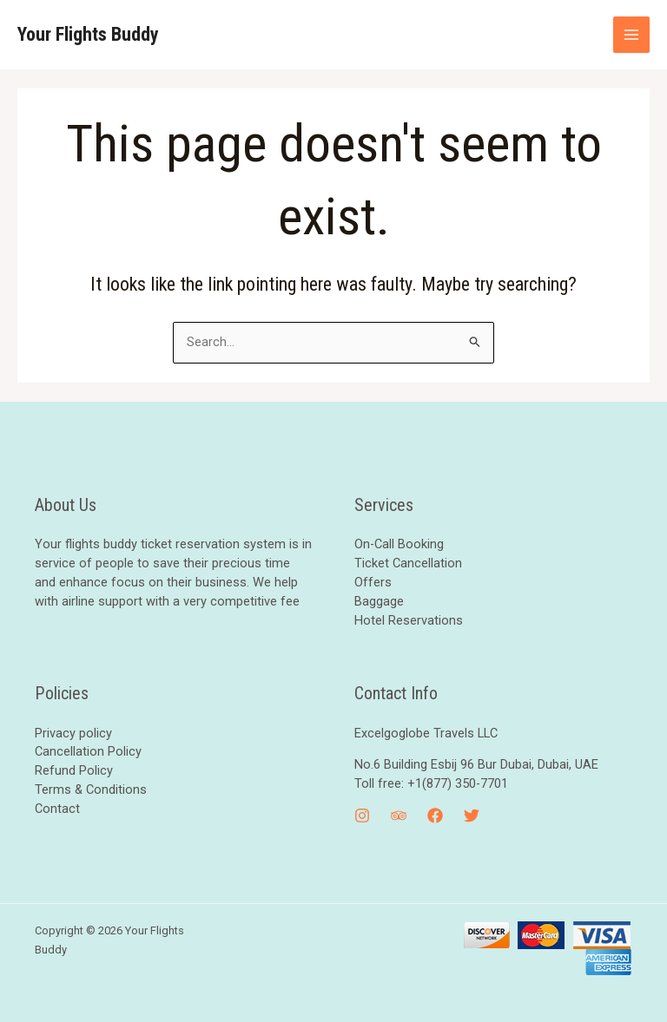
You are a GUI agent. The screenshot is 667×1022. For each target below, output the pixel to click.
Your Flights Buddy (88, 34)
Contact (57, 808)
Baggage (379, 601)
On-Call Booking (399, 544)
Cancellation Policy (88, 751)
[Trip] (398, 815)
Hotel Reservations (408, 620)
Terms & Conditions (91, 789)
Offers (373, 582)
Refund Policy (74, 770)
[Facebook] (435, 815)
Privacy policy (73, 733)
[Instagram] (362, 815)
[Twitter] (471, 815)
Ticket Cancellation (408, 563)
